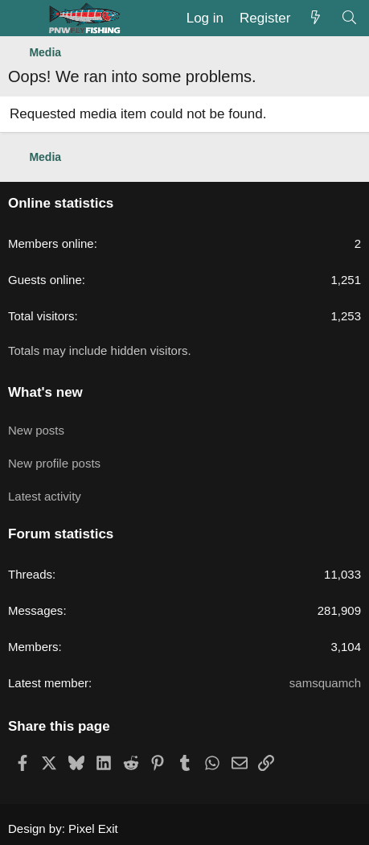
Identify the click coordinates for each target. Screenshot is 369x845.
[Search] (349, 18)
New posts (36, 430)
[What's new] (315, 18)
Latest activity (44, 496)
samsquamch (325, 683)
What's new (45, 392)
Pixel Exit (93, 828)
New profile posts (54, 463)
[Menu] (22, 18)
